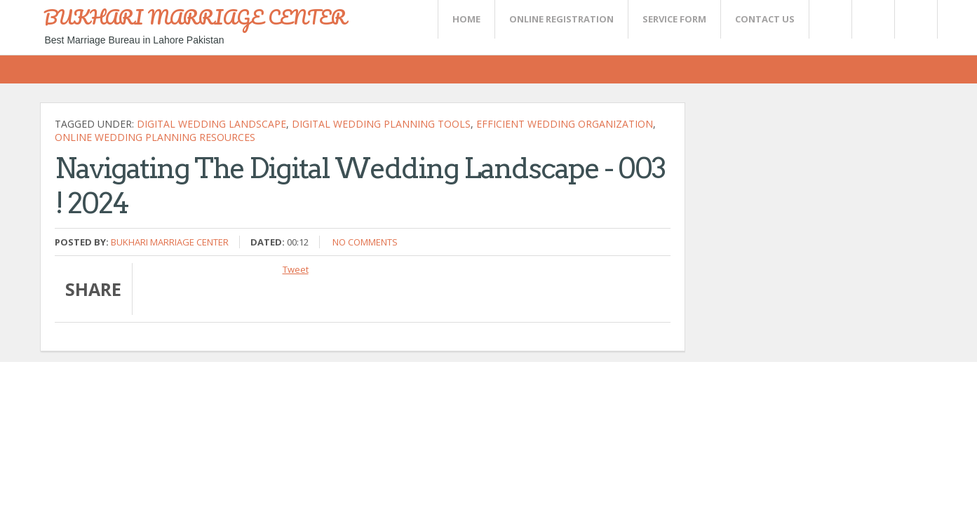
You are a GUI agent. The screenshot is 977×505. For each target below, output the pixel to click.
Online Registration (561, 19)
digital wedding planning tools (381, 123)
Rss (872, 19)
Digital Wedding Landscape (211, 123)
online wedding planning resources (155, 137)
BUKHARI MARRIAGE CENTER (194, 16)
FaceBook (913, 19)
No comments (365, 242)
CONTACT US (765, 19)
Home (466, 19)
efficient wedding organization (564, 123)
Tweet (296, 269)
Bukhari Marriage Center (170, 242)
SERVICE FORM (674, 19)
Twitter (829, 19)
